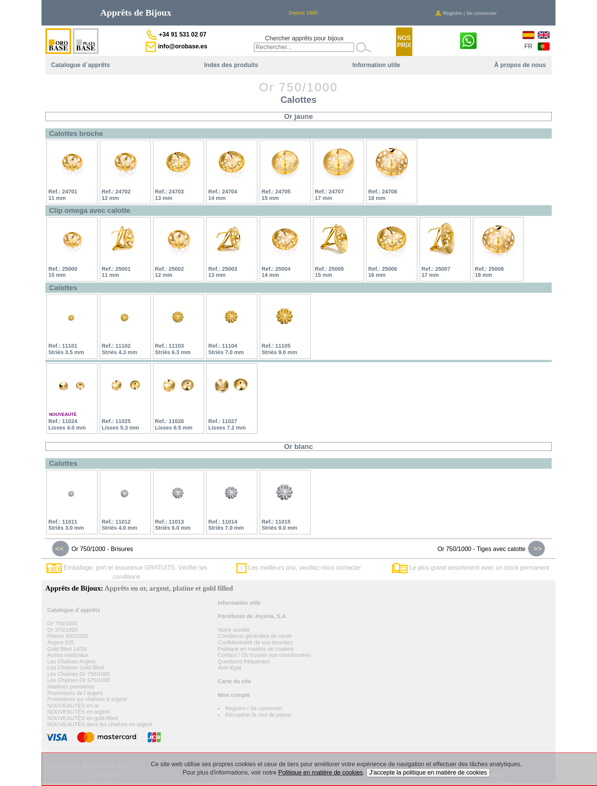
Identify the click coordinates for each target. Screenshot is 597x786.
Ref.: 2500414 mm (276, 272)
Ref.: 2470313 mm (169, 195)
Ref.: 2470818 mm (382, 195)
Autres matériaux (68, 655)
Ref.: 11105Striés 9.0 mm (279, 349)
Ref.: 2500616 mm (382, 272)
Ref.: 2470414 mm (222, 195)
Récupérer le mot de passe (258, 715)
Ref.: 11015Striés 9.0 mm (279, 525)
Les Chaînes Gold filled (75, 668)
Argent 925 (60, 642)
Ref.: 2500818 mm (489, 272)
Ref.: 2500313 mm (222, 272)
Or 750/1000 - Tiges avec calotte (491, 548)
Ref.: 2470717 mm (329, 195)
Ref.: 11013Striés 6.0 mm (173, 525)
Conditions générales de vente (255, 636)
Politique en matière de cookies (256, 649)
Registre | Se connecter (466, 13)
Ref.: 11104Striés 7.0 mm (226, 349)
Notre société (234, 630)
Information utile (376, 65)
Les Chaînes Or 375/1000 (78, 680)
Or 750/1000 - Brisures (92, 548)
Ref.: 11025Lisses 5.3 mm (120, 424)
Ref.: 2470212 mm (116, 195)
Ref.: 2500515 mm (329, 272)
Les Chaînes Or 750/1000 (78, 674)
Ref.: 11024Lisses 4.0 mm (67, 424)
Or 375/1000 (62, 630)
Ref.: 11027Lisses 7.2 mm (227, 424)
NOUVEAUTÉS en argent (78, 712)
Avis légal (229, 668)
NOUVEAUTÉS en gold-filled (82, 718)
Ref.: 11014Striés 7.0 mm (226, 525)
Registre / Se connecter (253, 708)
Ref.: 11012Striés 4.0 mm (119, 525)
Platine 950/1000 (67, 636)
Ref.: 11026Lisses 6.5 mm (173, 424)
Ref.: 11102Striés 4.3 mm (119, 349)
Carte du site (234, 681)
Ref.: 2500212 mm (169, 272)
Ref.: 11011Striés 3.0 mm (66, 525)
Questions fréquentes (244, 661)
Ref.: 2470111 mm (62, 195)
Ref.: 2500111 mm (116, 272)
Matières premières (70, 687)
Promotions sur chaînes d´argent (87, 699)
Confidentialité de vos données (255, 642)
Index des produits (231, 65)
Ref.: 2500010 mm (62, 272)
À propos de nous (520, 65)
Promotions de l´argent (75, 693)
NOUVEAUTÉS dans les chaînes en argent (99, 724)
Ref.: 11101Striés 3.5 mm (66, 349)
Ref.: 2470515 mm (276, 195)
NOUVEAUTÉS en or (73, 706)
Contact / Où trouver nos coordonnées (264, 655)
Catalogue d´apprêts (80, 65)
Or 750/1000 (62, 623)
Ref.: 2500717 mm (435, 272)
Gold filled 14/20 (67, 649)
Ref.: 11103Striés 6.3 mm (173, 349)
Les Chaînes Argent (71, 661)
